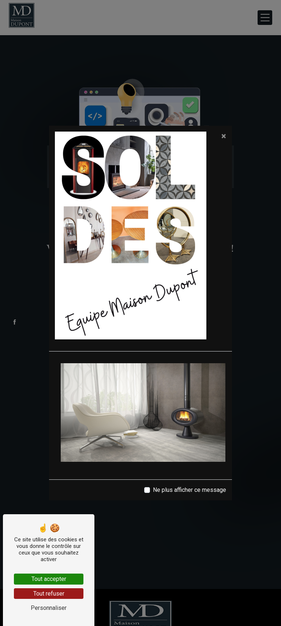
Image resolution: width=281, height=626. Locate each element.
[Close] (224, 136)
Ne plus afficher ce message (189, 489)
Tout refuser (48, 593)
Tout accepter (48, 578)
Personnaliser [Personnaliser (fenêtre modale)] (49, 607)
